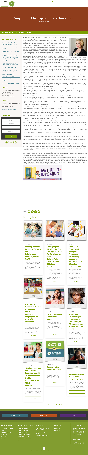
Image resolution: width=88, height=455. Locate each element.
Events (2, 430)
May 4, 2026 (27, 244)
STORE (73, 415)
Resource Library (76, 1)
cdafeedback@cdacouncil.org (9, 96)
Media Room (64, 1)
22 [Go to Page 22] (56, 404)
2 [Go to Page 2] (48, 404)
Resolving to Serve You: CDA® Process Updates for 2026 (76, 376)
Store (57, 1)
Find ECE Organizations (24, 434)
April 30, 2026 (49, 244)
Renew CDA (57, 428)
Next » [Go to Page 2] (62, 404)
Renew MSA (57, 430)
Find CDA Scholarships (23, 428)
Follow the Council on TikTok (9, 67)
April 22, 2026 (71, 244)
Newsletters (8, 32)
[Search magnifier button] (85, 2)
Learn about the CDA (6, 432)
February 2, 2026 (28, 365)
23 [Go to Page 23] (59, 404)
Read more (33, 271)
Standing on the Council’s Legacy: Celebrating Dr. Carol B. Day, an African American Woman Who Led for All (76, 321)
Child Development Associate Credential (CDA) (43, 429)
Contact (81, 1)
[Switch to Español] (53, 2)
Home (2, 32)
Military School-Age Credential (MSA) (43, 432)
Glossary (3, 438)
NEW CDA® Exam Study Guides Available (54, 316)
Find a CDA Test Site (23, 432)
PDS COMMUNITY (44, 415)
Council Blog (70, 1)
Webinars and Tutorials (24, 436)
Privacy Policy (33, 450)
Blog (19, 440)
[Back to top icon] (44, 448)
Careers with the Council (7, 428)
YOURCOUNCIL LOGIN (14, 415)
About (60, 1)
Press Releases (4, 436)
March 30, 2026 (28, 301)
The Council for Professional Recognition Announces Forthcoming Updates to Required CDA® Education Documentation (75, 256)
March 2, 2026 (71, 311)
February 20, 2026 (50, 364)
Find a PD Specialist (23, 430)
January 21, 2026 (72, 371)
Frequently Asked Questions (25, 438)
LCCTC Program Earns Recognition (10, 83)
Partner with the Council (42, 435)
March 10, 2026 (50, 311)
